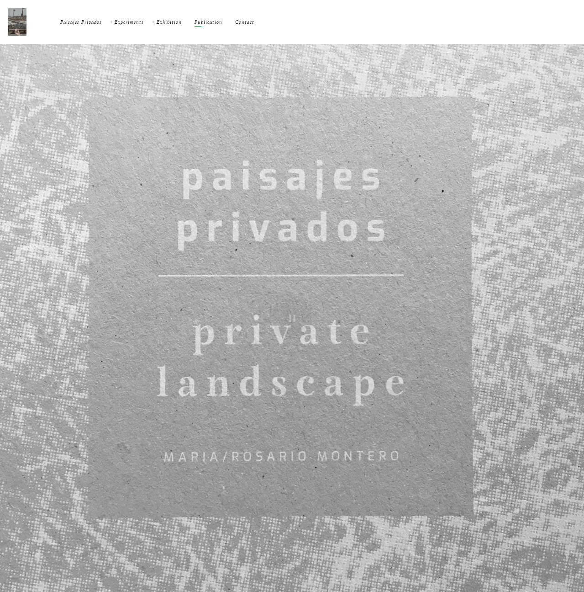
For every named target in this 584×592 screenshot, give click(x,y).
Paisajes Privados (81, 22)
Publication (208, 22)
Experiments (129, 22)
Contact (244, 22)
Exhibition (169, 22)
